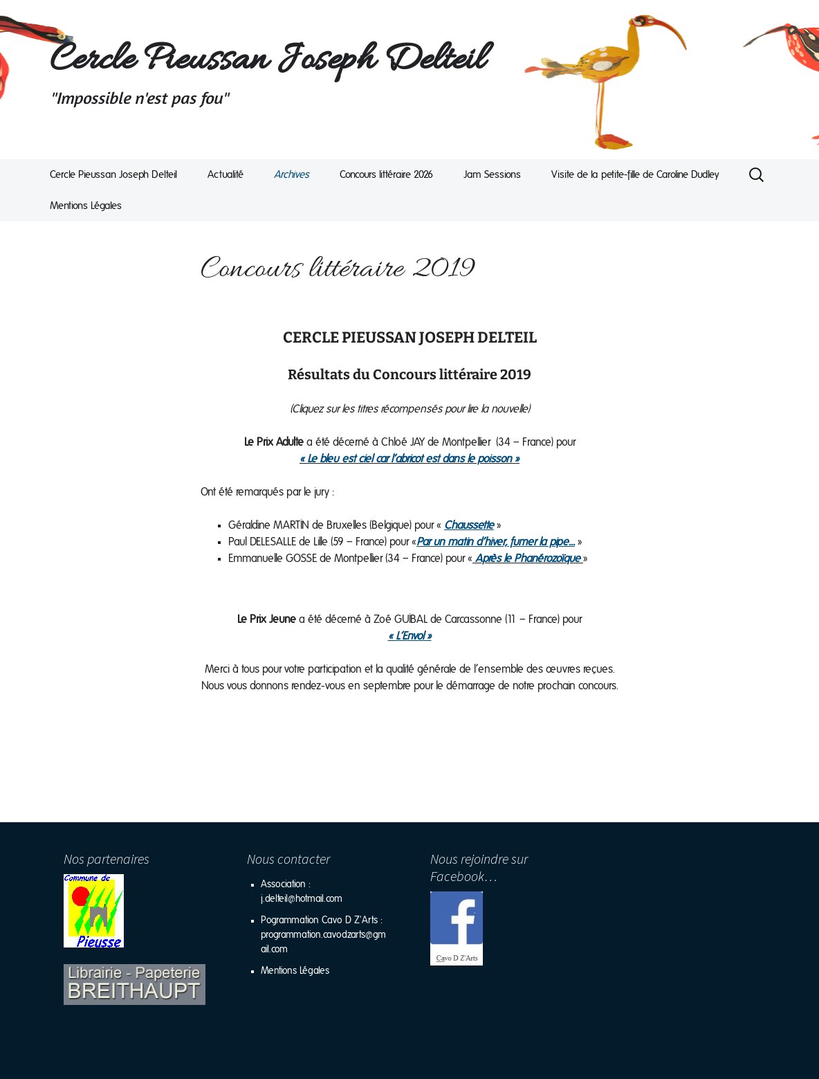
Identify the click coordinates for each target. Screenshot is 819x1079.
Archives (291, 175)
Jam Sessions (492, 175)
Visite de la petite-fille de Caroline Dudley (635, 175)
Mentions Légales (86, 206)
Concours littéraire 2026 (386, 175)
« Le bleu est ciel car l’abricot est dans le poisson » (409, 458)
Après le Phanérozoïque (527, 558)
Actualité (225, 175)
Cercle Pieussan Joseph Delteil (113, 175)
